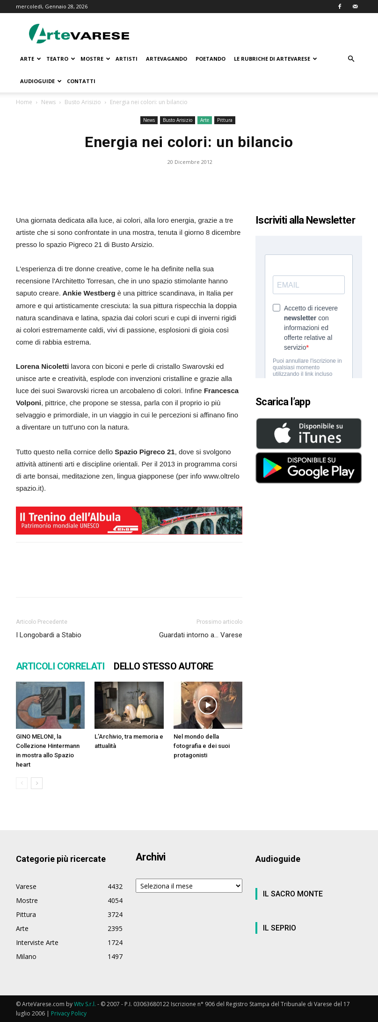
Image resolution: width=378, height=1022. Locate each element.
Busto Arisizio (83, 102)
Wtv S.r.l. (85, 1004)
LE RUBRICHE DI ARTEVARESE (275, 58)
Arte (204, 120)
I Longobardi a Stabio (48, 635)
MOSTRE (95, 58)
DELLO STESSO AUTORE (163, 666)
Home (24, 102)
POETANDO (210, 58)
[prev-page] (22, 783)
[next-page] (37, 783)
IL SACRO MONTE (293, 893)
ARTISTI (127, 58)
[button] (351, 59)
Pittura (225, 120)
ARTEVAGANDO (166, 58)
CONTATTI (81, 81)
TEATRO (60, 58)
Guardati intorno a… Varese (200, 635)
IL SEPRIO (279, 927)
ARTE (30, 58)
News (48, 102)
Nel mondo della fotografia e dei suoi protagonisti (202, 746)
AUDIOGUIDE (41, 81)
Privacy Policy (69, 1013)
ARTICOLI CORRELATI (60, 666)
